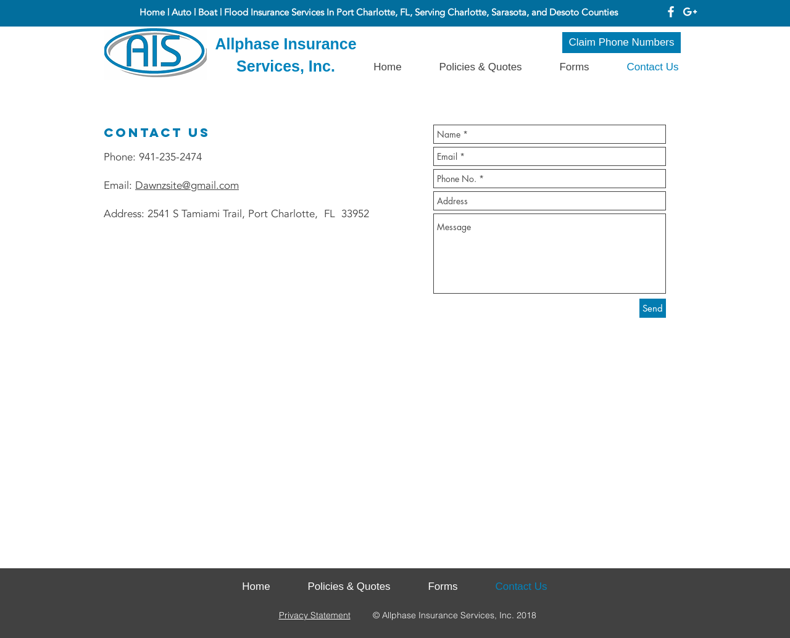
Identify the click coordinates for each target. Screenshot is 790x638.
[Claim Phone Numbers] (621, 42)
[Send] (652, 308)
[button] (574, 67)
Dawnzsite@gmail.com (187, 185)
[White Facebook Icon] (670, 11)
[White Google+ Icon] (690, 11)
